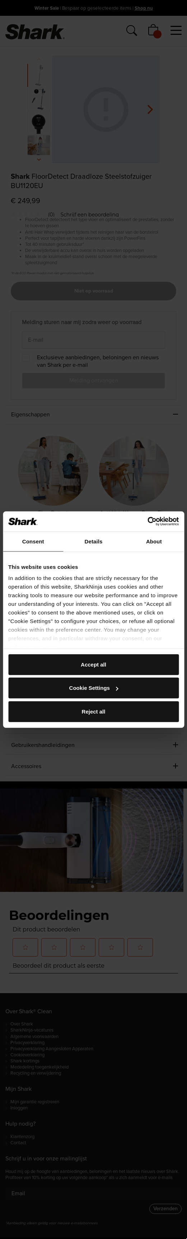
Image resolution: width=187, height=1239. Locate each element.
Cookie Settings (93, 688)
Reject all (94, 711)
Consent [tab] (33, 541)
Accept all (93, 664)
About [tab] (154, 541)
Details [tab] (94, 541)
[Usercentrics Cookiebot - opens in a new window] (147, 521)
